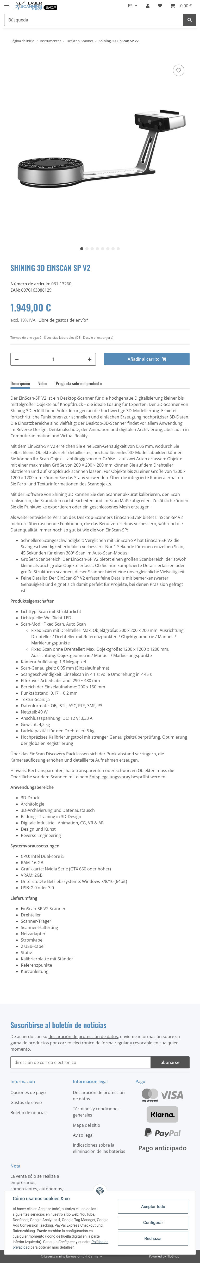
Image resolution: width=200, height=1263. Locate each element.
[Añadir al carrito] (14, 55)
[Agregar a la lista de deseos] (178, 70)
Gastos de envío (26, 1102)
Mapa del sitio (86, 1125)
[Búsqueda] (94, 20)
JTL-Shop (173, 1256)
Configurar (153, 1222)
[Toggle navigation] (6, 3)
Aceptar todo (153, 1206)
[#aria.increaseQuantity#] (90, 359)
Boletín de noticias (28, 1112)
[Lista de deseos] (160, 6)
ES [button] (130, 6)
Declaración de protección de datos (99, 1096)
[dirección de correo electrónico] (80, 1062)
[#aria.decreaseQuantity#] (17, 359)
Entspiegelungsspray (109, 777)
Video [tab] (42, 383)
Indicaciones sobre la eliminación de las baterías (99, 1148)
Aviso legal (83, 1135)
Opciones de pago (28, 1092)
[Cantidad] (53, 359)
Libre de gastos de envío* (64, 320)
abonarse (170, 1062)
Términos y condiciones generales (96, 1112)
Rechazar (153, 1238)
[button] (148, 6)
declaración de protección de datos (83, 1036)
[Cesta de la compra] (181, 6)
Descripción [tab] (20, 383)
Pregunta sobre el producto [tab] (79, 383)
